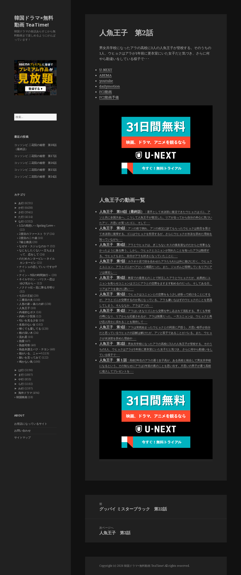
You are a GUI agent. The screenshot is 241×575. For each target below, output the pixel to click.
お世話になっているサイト (30, 424)
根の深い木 (26, 333)
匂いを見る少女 (28, 320)
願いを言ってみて (30, 357)
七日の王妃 (26, 296)
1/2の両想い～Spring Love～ (37, 225)
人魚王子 (24, 308)
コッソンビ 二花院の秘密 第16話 (35, 163)
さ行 (21, 212)
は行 (21, 370)
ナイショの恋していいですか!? (38, 267)
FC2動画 (105, 91)
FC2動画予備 (109, 97)
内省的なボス (27, 312)
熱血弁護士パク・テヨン (34, 349)
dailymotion (109, 86)
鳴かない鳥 (26, 362)
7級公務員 (25, 242)
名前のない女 (27, 324)
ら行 (21, 384)
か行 (21, 208)
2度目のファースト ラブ (34, 234)
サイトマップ (22, 437)
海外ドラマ (25, 393)
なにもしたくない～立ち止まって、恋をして (37, 252)
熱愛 (22, 341)
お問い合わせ (22, 431)
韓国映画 (21, 397)
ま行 (21, 375)
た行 (21, 217)
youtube (106, 80)
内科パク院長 (27, 316)
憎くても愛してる (30, 329)
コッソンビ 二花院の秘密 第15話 (35, 170)
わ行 (21, 388)
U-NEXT (105, 69)
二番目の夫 (26, 300)
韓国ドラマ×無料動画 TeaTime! (33, 21)
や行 (21, 379)
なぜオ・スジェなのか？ (34, 246)
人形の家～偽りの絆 (31, 304)
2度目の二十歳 (28, 238)
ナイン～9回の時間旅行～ (35, 275)
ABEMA (105, 75)
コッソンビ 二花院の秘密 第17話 (35, 156)
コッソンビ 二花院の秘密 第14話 (35, 176)
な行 (21, 221)
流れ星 (23, 337)
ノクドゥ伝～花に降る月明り (37, 287)
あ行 (21, 203)
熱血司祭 (24, 345)
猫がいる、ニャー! (30, 353)
